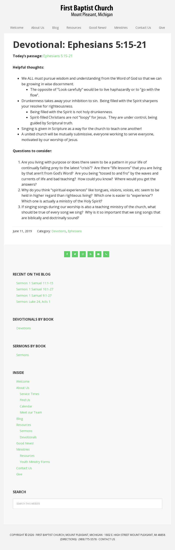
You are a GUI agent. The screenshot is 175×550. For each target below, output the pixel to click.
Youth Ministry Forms (35, 462)
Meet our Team (31, 412)
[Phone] (106, 254)
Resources (23, 425)
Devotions (58, 231)
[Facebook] (67, 254)
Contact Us (24, 468)
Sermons (22, 355)
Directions (68, 539)
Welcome (23, 381)
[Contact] (98, 254)
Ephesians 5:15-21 (58, 56)
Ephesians (75, 231)
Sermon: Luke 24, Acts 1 (33, 301)
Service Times (29, 394)
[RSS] (91, 254)
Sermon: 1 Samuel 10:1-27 (34, 289)
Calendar (26, 406)
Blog (19, 419)
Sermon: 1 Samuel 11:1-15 (34, 283)
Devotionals (28, 437)
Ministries (23, 449)
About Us (22, 388)
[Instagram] (83, 254)
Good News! (25, 443)
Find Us (25, 400)
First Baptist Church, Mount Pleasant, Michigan (87, 11)
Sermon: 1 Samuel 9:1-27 (33, 295)
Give (19, 474)
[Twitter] (75, 254)
